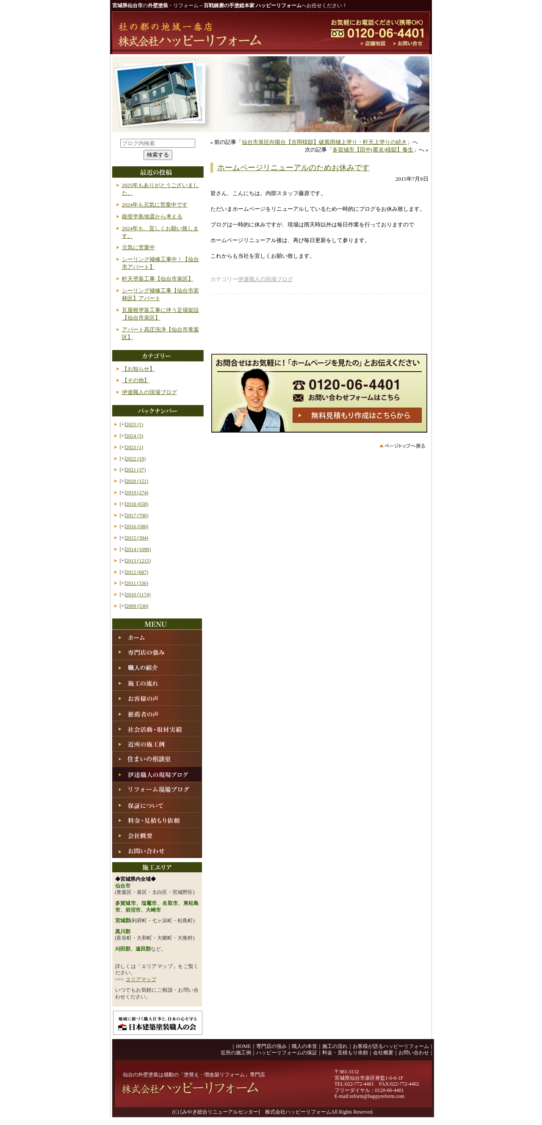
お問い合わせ (413, 1053)
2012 (137, 572)
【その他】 (135, 380)
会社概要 (383, 1053)
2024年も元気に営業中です (155, 205)
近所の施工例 (236, 1053)
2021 (136, 470)
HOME (243, 1046)
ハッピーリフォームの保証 (286, 1053)
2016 (137, 526)
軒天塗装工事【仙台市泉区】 (158, 279)
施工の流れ (335, 1046)
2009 (137, 606)
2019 (137, 493)
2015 (137, 538)
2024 (134, 436)
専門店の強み (271, 1046)
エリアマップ (141, 979)
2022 (136, 459)
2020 (137, 481)
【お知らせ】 (138, 369)
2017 (137, 515)
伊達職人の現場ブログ (265, 279)
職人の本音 (304, 1046)
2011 (137, 583)
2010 (138, 595)
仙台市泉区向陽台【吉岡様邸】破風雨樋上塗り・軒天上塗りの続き (324, 142)
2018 (137, 504)
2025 (134, 424)
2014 (138, 549)
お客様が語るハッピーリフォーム (391, 1046)
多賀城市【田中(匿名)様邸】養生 (372, 150)
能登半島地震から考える (152, 217)
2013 (138, 561)
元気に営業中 (138, 248)
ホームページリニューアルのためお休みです (293, 167)
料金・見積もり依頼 (345, 1053)
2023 (134, 447)
